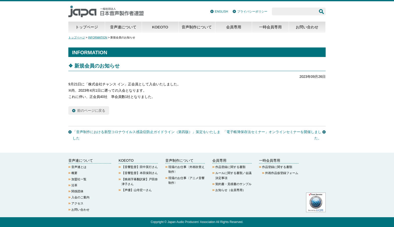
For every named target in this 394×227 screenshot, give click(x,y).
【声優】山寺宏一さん (137, 190)
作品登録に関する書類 (230, 167)
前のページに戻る (91, 110)
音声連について (123, 27)
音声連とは (78, 167)
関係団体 (77, 191)
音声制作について (197, 27)
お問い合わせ (307, 27)
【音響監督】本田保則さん (140, 173)
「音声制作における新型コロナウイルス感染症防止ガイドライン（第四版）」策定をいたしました (146, 135)
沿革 (74, 185)
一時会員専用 (270, 27)
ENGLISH (221, 11)
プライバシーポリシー (252, 11)
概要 (74, 173)
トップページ (86, 27)
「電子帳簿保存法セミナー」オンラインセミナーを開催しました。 (272, 135)
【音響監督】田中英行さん (140, 167)
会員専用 (233, 27)
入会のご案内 (80, 197)
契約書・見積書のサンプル (233, 184)
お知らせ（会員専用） (230, 190)
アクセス (77, 203)
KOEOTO (160, 27)
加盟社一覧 (78, 179)
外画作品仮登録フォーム (281, 173)
